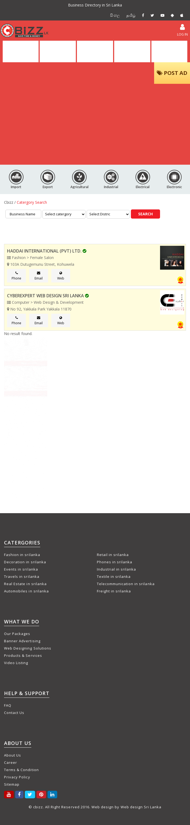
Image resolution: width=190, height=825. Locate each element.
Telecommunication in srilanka (126, 583)
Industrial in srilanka (116, 569)
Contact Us (14, 712)
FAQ (7, 705)
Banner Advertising (22, 640)
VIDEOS (132, 51)
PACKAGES (169, 51)
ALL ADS (95, 51)
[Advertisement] (95, 124)
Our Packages (17, 633)
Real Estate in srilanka (25, 583)
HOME (20, 51)
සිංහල (115, 15)
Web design (102, 807)
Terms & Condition (21, 769)
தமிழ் (130, 15)
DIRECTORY (57, 51)
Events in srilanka (21, 569)
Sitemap (11, 784)
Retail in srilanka (113, 554)
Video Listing (16, 662)
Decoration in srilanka (25, 562)
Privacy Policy (17, 777)
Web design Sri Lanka (141, 807)
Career (10, 762)
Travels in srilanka (21, 576)
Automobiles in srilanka (26, 591)
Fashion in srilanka (22, 554)
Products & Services (23, 655)
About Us (12, 755)
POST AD (172, 73)
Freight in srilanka (114, 591)
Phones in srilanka (115, 562)
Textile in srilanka (114, 576)
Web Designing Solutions (27, 648)
